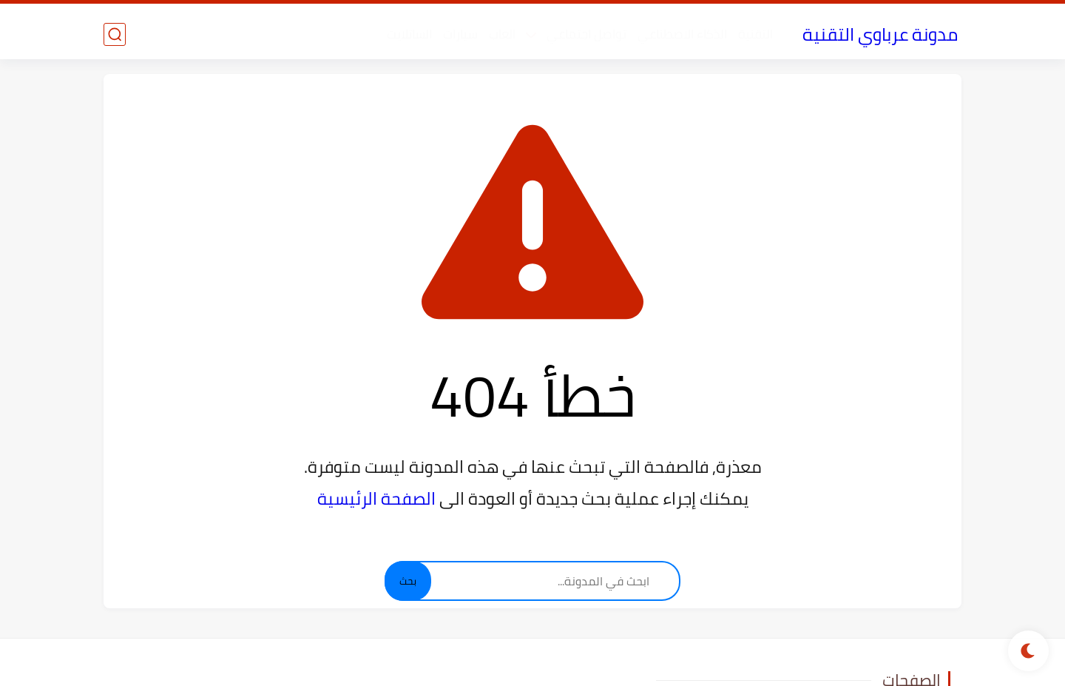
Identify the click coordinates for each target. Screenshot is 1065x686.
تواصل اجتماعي (586, 34)
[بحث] (115, 34)
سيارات (460, 34)
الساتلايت (409, 34)
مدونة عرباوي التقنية (880, 34)
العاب (502, 34)
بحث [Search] (407, 581)
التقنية (755, 34)
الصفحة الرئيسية (376, 498)
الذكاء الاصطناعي (682, 34)
